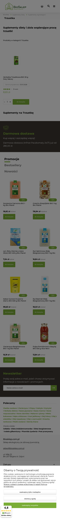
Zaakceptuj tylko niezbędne (30, 492)
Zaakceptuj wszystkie (30, 505)
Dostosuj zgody (30, 499)
